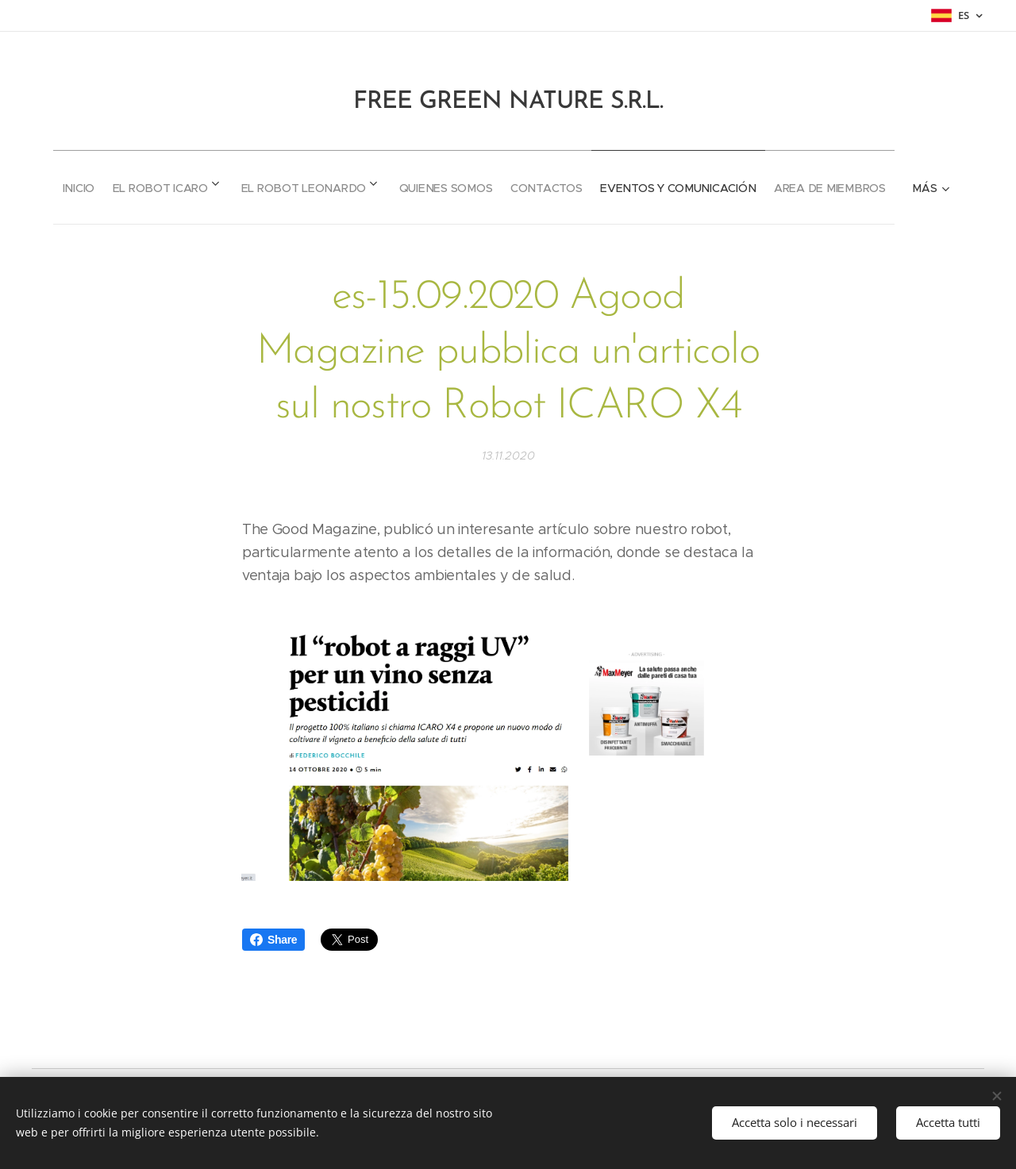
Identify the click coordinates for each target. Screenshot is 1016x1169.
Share (273, 939)
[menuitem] (121, 182)
